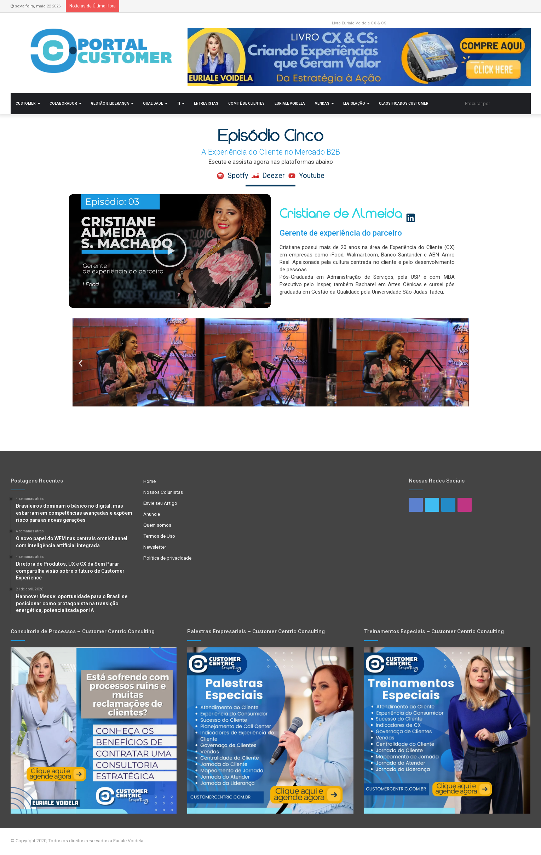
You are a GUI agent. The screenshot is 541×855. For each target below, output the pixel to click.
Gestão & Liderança (110, 103)
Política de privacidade (167, 558)
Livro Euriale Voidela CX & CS (359, 23)
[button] (170, 251)
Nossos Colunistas (163, 492)
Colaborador (63, 103)
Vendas (322, 103)
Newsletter (154, 547)
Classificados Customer (403, 103)
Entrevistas (206, 103)
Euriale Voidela (290, 103)
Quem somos (157, 525)
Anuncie (151, 514)
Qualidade (153, 103)
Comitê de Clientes (246, 103)
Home (149, 481)
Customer (26, 103)
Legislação (354, 103)
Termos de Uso (159, 536)
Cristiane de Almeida (353, 214)
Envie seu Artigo (160, 503)
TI (178, 103)
